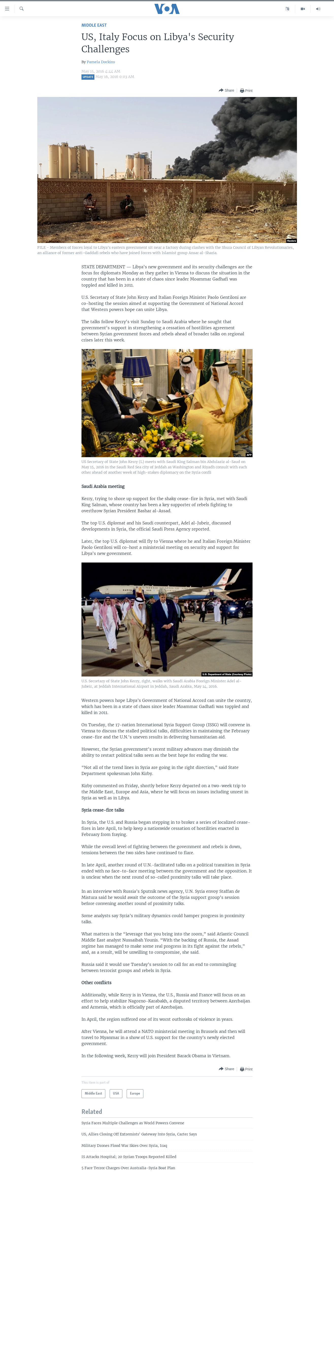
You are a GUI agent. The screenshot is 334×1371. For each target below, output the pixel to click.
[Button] (226, 90)
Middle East (94, 25)
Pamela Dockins (101, 62)
